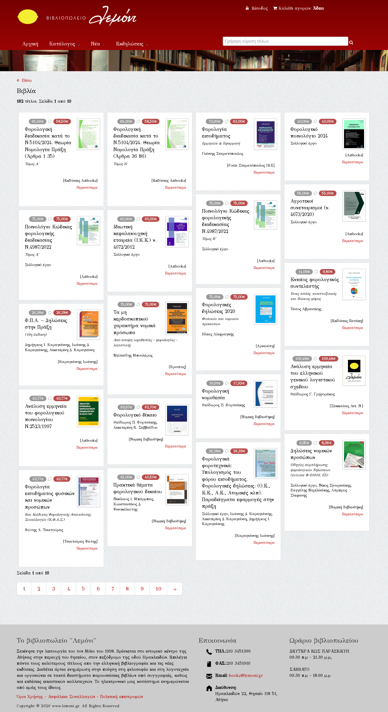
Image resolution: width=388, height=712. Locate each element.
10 (158, 588)
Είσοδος (257, 8)
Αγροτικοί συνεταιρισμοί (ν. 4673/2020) (309, 208)
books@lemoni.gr (246, 675)
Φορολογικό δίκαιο (135, 415)
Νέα (98, 44)
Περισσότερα (87, 187)
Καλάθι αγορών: (298, 8)
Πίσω (24, 80)
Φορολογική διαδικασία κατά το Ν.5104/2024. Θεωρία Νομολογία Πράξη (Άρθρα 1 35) (48, 142)
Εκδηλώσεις (132, 44)
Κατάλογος (64, 44)
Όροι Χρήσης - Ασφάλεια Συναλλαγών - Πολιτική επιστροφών (80, 696)
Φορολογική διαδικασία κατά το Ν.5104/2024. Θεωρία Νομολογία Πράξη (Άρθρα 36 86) (136, 142)
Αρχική (30, 44)
